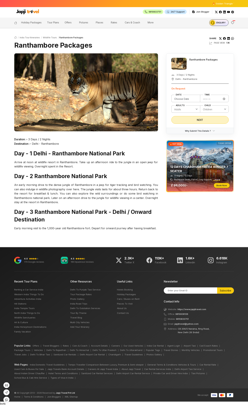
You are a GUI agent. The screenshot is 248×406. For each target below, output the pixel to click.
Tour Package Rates (81, 294)
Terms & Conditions (34, 396)
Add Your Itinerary (79, 327)
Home (17, 396)
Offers (68, 22)
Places (99, 22)
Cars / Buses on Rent (128, 299)
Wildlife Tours (50, 37)
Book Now (221, 185)
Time (207, 95)
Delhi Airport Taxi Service (188, 369)
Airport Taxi (190, 345)
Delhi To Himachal (79, 350)
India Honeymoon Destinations (30, 327)
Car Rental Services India (157, 369)
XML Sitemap (71, 396)
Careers (115, 345)
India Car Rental (155, 345)
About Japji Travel (131, 369)
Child (207, 105)
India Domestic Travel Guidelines (47, 364)
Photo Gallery (77, 299)
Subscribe (225, 290)
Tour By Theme (78, 313)
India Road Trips (78, 303)
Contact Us (123, 313)
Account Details (99, 345)
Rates (114, 22)
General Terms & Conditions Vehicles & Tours (171, 364)
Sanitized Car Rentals (65, 354)
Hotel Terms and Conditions (63, 373)
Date (179, 95)
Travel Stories (171, 350)
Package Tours (22, 350)
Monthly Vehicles (191, 350)
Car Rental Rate (208, 364)
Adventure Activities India (27, 299)
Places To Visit (125, 303)
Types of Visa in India (62, 377)
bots (124, 203)
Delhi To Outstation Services (85, 308)
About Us (122, 308)
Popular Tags (153, 350)
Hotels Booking (125, 289)
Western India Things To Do (29, 294)
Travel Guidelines (133, 354)
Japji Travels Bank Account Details (65, 369)
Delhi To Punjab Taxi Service (85, 289)
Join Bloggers (54, 396)
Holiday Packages (126, 294)
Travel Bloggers (51, 345)
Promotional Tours (213, 350)
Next (200, 119)
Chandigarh (114, 354)
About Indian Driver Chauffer (29, 373)
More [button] (151, 22)
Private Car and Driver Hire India (170, 373)
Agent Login (173, 345)
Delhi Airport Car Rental (92, 354)
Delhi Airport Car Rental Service (133, 373)
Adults (180, 105)
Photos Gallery (154, 354)
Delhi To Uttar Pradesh (104, 350)
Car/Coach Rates (208, 345)
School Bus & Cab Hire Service (30, 377)
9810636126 (181, 314)
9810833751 (182, 319)
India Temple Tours (24, 308)
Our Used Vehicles (133, 345)
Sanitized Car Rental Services (97, 373)
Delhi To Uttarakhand (131, 350)
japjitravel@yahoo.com (186, 323)
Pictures (83, 22)
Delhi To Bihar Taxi (40, 354)
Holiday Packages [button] (31, 22)
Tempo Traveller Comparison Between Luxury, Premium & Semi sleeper (106, 364)
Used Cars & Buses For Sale (29, 369)
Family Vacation (22, 331)
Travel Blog (76, 317)
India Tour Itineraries (30, 37)
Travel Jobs (20, 354)
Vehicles (38, 350)
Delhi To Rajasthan (56, 350)
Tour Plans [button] (53, 22)
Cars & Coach (132, 22)
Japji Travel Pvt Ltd (65, 393)
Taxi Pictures (198, 373)
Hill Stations (20, 303)
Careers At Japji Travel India (103, 369)
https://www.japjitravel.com (191, 309)
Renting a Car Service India (28, 289)
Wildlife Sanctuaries (24, 317)
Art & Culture (21, 322)
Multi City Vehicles (80, 322)
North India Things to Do (27, 313)
